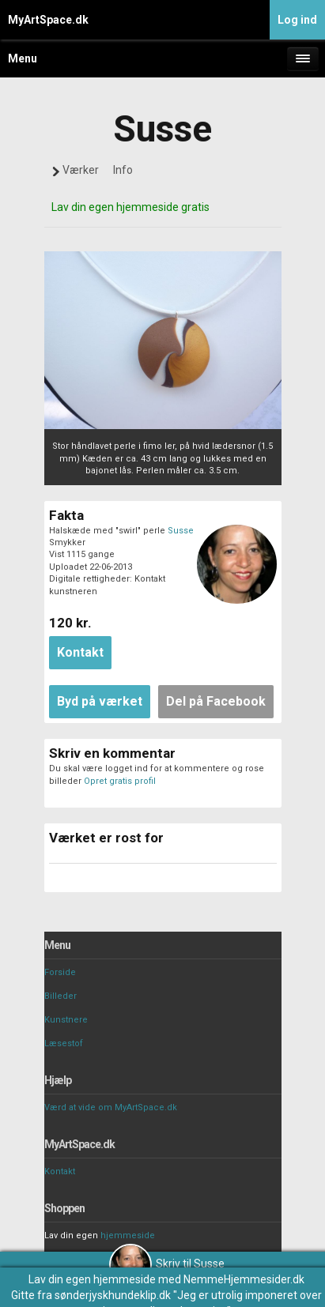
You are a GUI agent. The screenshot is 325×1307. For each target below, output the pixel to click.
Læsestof (63, 1043)
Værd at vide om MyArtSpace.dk (110, 1107)
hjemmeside (127, 1235)
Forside (60, 972)
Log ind (297, 19)
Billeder (60, 996)
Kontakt (59, 1171)
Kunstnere (66, 1020)
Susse (181, 530)
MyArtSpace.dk (48, 19)
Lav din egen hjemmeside (92, 1279)
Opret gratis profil (120, 781)
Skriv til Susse (167, 1263)
